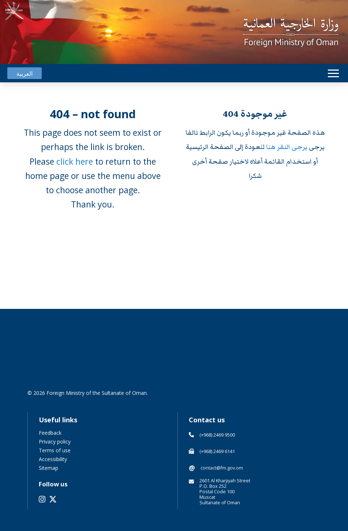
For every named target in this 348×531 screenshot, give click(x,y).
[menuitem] (24, 73)
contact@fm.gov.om (222, 468)
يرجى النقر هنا (287, 147)
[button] (333, 73)
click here (74, 161)
